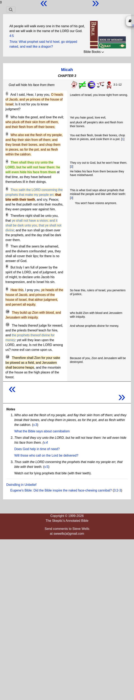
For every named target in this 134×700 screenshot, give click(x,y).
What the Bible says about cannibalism (42, 431)
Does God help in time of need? (37, 449)
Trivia (13, 41)
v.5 (46, 466)
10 (7, 311)
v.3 (35, 424)
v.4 (46, 442)
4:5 (11, 36)
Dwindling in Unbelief (21, 484)
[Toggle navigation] (10, 9)
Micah (67, 69)
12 (7, 356)
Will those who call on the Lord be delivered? (46, 455)
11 (7, 324)
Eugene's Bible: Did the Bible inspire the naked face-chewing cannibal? (61, 490)
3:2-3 (117, 490)
